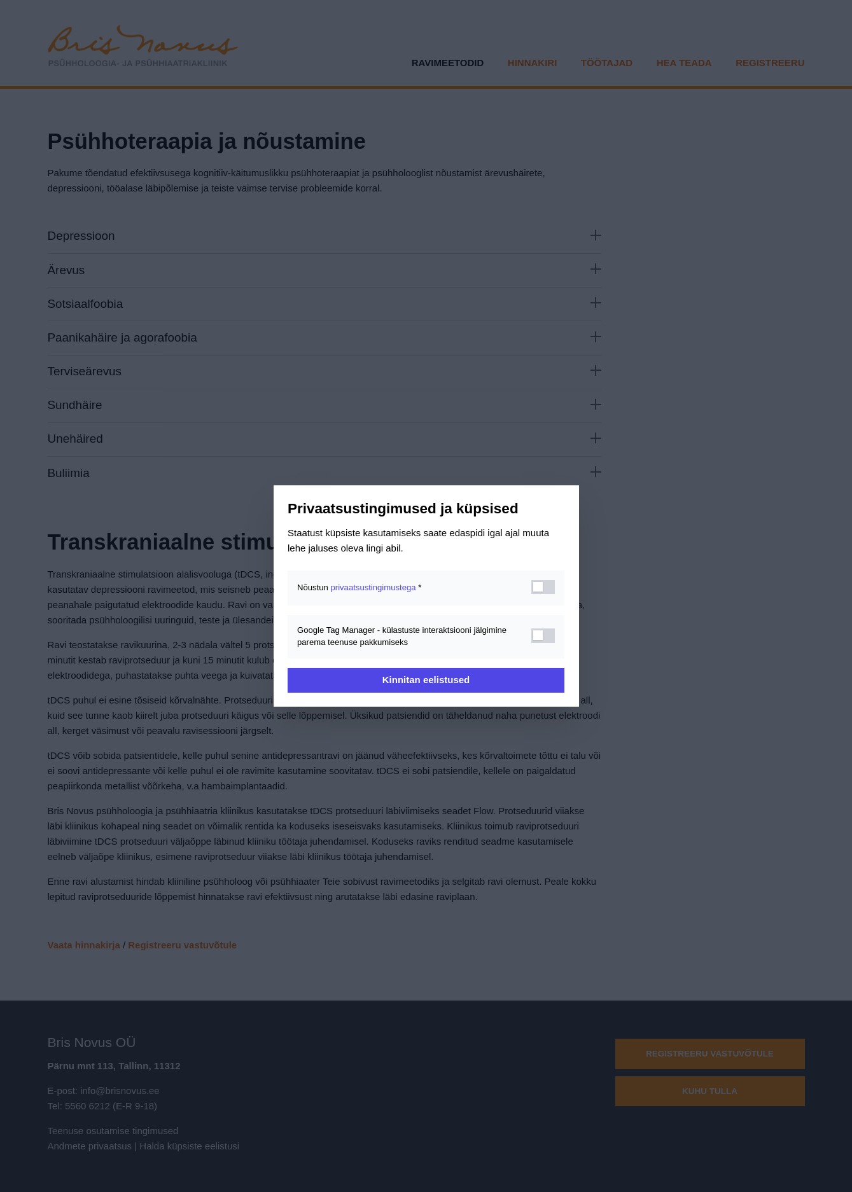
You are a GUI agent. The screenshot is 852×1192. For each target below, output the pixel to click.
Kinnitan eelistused (426, 679)
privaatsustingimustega (373, 587)
